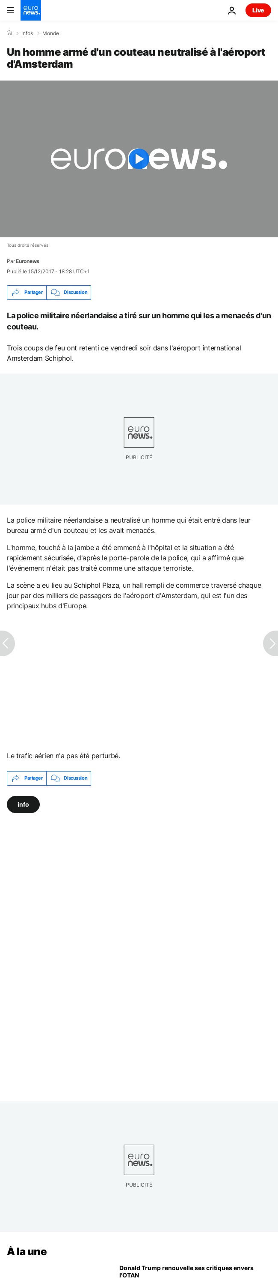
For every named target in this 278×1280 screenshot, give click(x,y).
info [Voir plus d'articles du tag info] (23, 803)
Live (258, 10)
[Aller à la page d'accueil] (31, 10)
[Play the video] (139, 159)
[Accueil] (9, 33)
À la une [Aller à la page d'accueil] (27, 1251)
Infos (27, 33)
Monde (50, 33)
